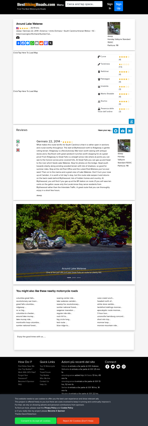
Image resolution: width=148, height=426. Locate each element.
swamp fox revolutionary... (68, 304)
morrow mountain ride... (107, 325)
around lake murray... (25, 316)
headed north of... (105, 301)
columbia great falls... (25, 298)
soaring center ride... (66, 298)
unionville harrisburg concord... (111, 316)
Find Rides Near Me (26, 379)
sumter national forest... (26, 325)
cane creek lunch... (105, 298)
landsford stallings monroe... (109, 307)
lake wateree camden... (67, 301)
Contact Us (44, 395)
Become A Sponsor (26, 395)
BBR (89, 379)
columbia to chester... (25, 313)
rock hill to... (62, 316)
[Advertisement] (53, 72)
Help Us (43, 398)
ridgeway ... (21, 307)
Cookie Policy (64, 422)
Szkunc (65, 379)
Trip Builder (44, 388)
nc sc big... (21, 310)
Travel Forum (45, 385)
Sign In (110, 6)
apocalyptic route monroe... (109, 310)
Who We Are (45, 392)
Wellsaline (66, 382)
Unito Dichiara (55, 30)
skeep (19, 30)
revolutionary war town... (27, 301)
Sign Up (118, 6)
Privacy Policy (52, 422)
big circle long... (64, 319)
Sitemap (41, 422)
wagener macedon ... (66, 310)
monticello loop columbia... (28, 322)
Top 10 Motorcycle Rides (47, 381)
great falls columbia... (25, 304)
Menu (60, 5)
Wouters (65, 407)
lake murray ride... (24, 319)
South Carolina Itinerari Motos (77, 30)
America (43, 30)
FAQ (20, 398)
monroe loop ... (104, 322)
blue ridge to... (63, 325)
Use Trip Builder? (25, 382)
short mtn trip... (104, 319)
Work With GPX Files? (27, 385)
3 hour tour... (102, 313)
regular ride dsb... (64, 313)
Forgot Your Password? (23, 390)
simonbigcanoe (68, 388)
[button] (25, 242)
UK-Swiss (88, 388)
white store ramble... (106, 304)
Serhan (65, 401)
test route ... (62, 322)
